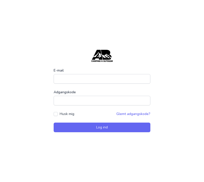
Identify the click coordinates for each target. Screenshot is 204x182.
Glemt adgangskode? (133, 113)
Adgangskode (65, 92)
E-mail (59, 70)
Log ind (102, 127)
